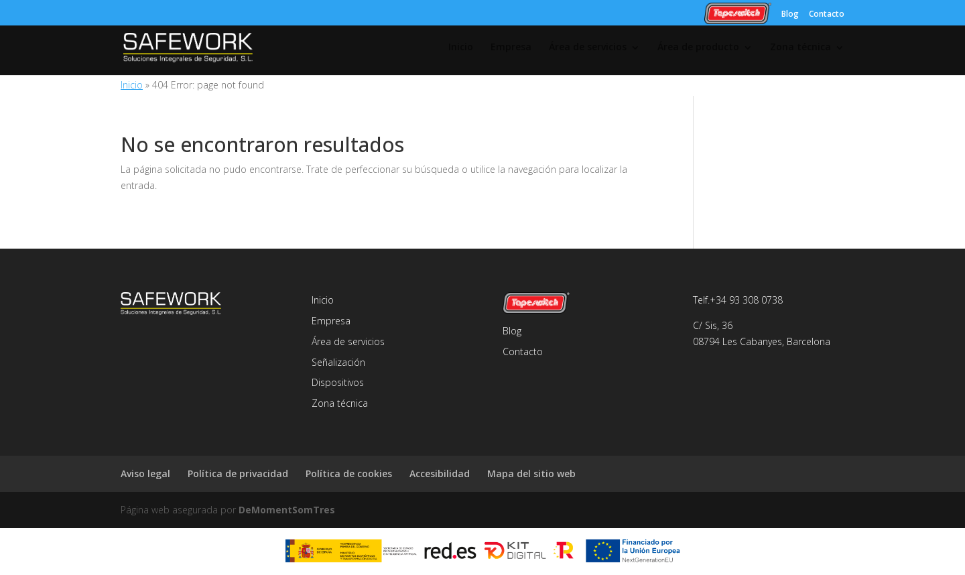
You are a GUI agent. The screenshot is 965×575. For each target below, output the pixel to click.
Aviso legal (145, 473)
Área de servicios (588, 48)
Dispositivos (338, 382)
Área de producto (698, 48)
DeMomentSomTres (287, 509)
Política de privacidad (238, 473)
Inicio (460, 48)
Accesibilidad (439, 473)
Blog (790, 13)
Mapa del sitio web (531, 473)
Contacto (826, 13)
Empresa (511, 48)
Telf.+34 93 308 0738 (738, 300)
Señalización (338, 362)
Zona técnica (800, 48)
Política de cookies (349, 473)
